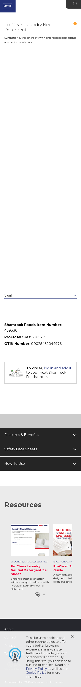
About (9, 629)
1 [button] (37, 595)
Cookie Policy (36, 673)
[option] (30, 557)
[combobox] (40, 296)
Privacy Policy (36, 669)
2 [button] (44, 595)
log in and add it (57, 368)
